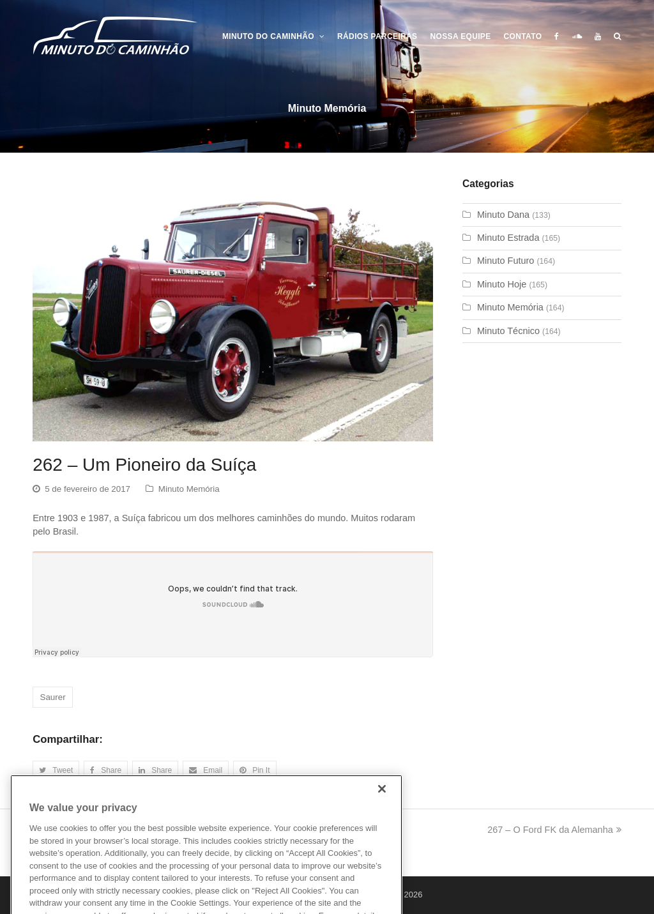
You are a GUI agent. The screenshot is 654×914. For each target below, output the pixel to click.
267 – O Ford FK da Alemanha (554, 830)
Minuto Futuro (505, 260)
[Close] (382, 807)
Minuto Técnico (508, 331)
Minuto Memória (189, 489)
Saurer (52, 697)
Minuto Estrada (508, 237)
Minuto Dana (503, 214)
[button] (56, 771)
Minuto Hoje (501, 284)
